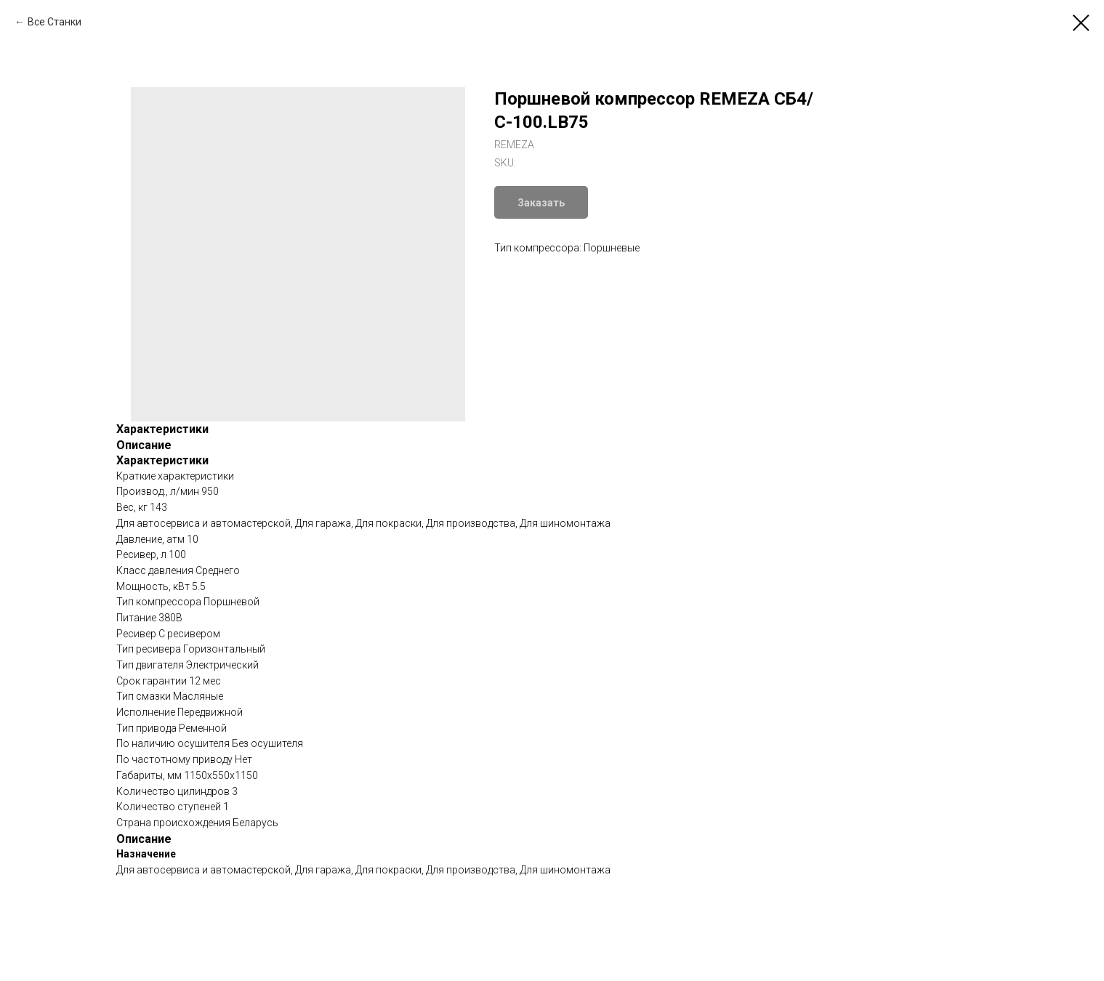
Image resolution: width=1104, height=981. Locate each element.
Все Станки (54, 22)
